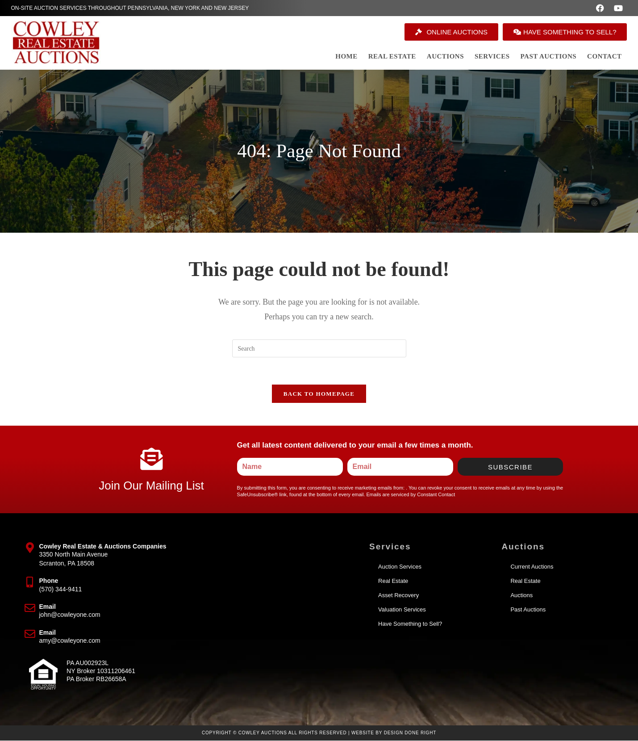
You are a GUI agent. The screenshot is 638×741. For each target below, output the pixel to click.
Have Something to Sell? (410, 624)
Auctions (521, 595)
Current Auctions (531, 567)
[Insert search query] (319, 348)
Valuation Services (402, 610)
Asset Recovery (398, 595)
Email (47, 607)
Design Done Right (410, 733)
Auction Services (399, 567)
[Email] (30, 608)
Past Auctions (528, 610)
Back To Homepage (319, 393)
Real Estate (393, 581)
